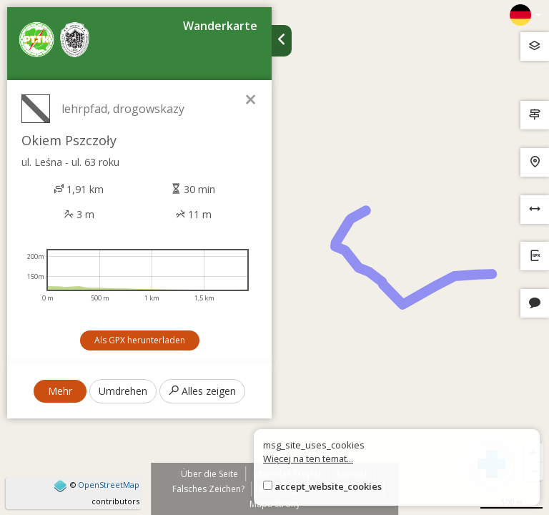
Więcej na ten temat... (308, 458)
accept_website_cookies (328, 486)
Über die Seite (209, 474)
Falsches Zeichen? (208, 489)
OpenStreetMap (108, 484)
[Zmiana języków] (525, 15)
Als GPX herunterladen (139, 340)
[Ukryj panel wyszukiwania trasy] (282, 41)
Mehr (60, 391)
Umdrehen (123, 391)
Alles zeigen (202, 391)
